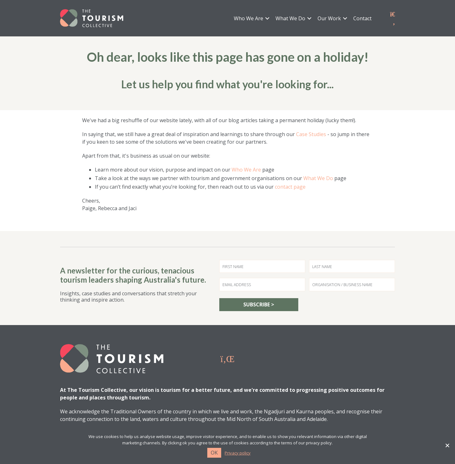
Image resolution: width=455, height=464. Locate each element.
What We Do (290, 18)
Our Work (329, 18)
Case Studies (311, 134)
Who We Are (248, 18)
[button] (267, 18)
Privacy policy (238, 453)
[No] (447, 445)
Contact (362, 18)
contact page (290, 187)
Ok (214, 452)
